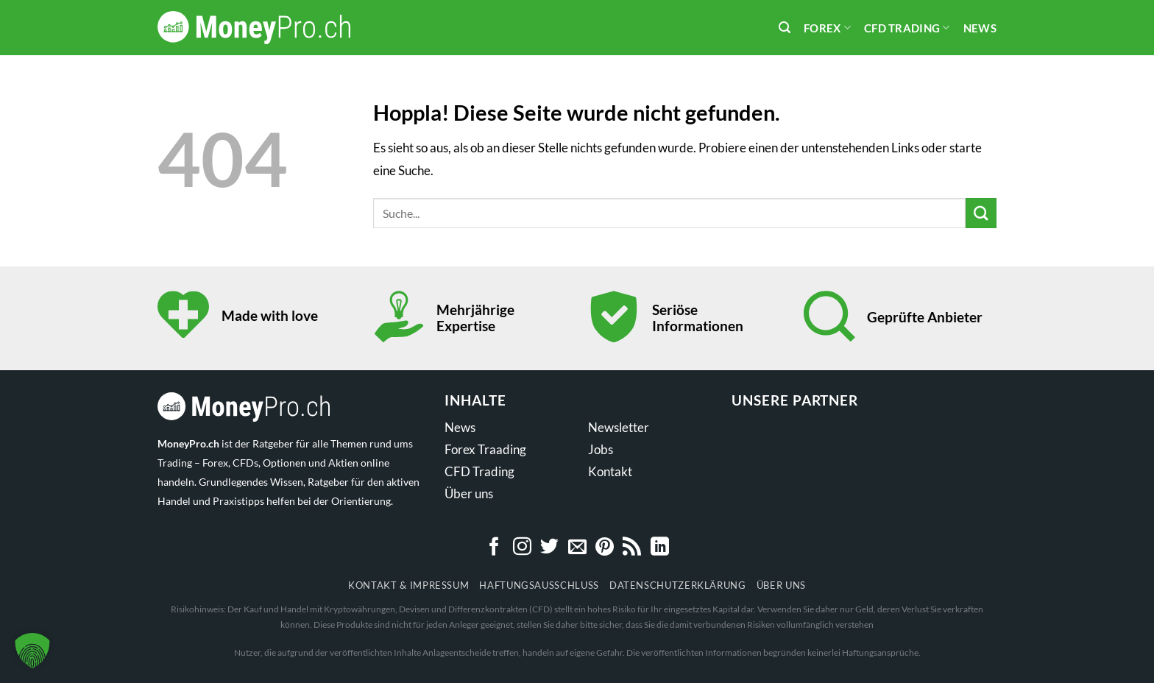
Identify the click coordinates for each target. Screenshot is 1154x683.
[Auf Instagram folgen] (522, 547)
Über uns (469, 493)
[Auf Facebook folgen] (494, 547)
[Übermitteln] (981, 213)
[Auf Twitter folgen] (549, 547)
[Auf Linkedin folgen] (660, 547)
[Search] (784, 27)
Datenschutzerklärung (677, 585)
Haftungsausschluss (539, 585)
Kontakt (610, 471)
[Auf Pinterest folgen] (604, 547)
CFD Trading (907, 28)
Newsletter (618, 427)
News (980, 28)
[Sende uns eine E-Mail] (577, 547)
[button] (32, 650)
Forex (827, 28)
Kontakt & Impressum (408, 585)
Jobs (600, 449)
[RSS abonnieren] (632, 547)
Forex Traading (485, 449)
